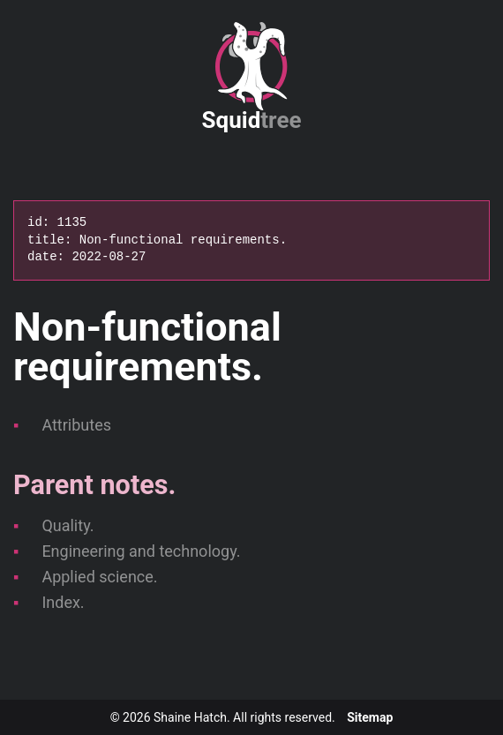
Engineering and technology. (140, 551)
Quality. (67, 525)
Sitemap (370, 717)
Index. (62, 602)
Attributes (76, 425)
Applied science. (99, 576)
